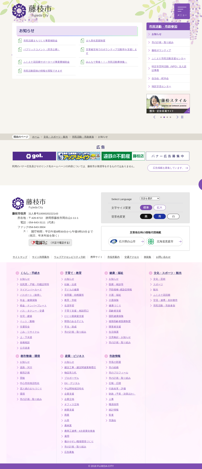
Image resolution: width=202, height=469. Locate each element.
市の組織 (114, 367)
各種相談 (25, 342)
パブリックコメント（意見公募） (41, 49)
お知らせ (25, 279)
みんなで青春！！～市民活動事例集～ (106, 62)
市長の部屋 (115, 362)
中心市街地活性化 (29, 383)
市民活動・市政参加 (163, 26)
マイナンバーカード (31, 289)
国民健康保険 (116, 316)
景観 (22, 378)
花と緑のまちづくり (31, 388)
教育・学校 (70, 300)
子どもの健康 (71, 289)
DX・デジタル (72, 383)
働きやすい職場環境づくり (79, 441)
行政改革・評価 (117, 388)
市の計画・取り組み (163, 42)
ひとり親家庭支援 (74, 316)
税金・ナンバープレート (33, 305)
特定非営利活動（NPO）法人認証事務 (169, 68)
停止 (182, 117)
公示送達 (25, 348)
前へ (154, 117)
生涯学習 (69, 305)
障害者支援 (115, 326)
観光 (155, 289)
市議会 (112, 420)
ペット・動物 (27, 321)
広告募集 (69, 452)
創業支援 (69, 409)
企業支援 (69, 394)
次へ (177, 117)
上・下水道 (26, 337)
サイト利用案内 (40, 257)
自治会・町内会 (160, 78)
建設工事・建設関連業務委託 (80, 367)
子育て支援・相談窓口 (76, 310)
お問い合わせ (163, 257)
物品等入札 (70, 372)
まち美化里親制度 (95, 40)
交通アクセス (131, 257)
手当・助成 (70, 326)
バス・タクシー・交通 (32, 310)
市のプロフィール (118, 372)
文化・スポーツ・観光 (56, 136)
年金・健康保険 (28, 300)
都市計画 (25, 372)
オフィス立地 (71, 404)
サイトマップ (20, 257)
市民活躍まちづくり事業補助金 (40, 40)
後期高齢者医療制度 (120, 321)
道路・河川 (26, 367)
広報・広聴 (115, 383)
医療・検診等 (116, 284)
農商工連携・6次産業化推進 (79, 431)
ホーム (35, 136)
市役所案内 (113, 257)
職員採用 (114, 404)
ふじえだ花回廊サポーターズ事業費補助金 (46, 62)
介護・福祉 (115, 295)
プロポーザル (71, 378)
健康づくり (115, 305)
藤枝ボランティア (161, 50)
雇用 (66, 436)
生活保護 (114, 332)
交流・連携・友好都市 (165, 300)
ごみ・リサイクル (29, 332)
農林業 (68, 425)
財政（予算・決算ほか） (122, 394)
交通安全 (25, 326)
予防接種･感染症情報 (120, 289)
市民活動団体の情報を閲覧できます (42, 70)
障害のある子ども (74, 321)
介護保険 (114, 300)
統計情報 (114, 409)
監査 (111, 415)
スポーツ (158, 284)
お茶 (66, 420)
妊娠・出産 (70, 284)
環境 (22, 394)
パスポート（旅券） (31, 295)
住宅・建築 (26, 316)
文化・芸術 (159, 279)
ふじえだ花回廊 (161, 295)
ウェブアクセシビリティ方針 (70, 257)
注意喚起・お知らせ (120, 337)
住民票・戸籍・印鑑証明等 (34, 284)
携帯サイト (96, 257)
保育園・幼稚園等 (74, 295)
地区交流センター (161, 86)
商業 (66, 415)
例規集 (147, 257)
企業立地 (69, 399)
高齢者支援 (115, 310)
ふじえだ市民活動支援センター (169, 58)
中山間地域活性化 (74, 388)
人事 (111, 399)
